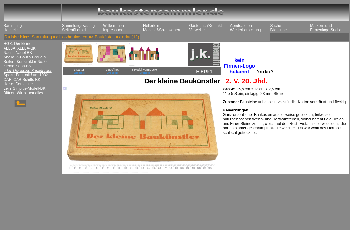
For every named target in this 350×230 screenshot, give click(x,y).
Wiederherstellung (245, 30)
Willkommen (113, 25)
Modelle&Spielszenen (161, 30)
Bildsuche (278, 30)
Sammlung (13, 25)
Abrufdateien (241, 25)
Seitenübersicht (75, 30)
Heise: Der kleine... (20, 84)
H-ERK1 (204, 71)
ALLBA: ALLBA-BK (20, 48)
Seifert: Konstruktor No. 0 (25, 61)
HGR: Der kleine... (19, 44)
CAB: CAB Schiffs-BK (22, 79)
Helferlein (151, 25)
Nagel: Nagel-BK (18, 52)
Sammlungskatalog (78, 25)
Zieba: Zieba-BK (17, 66)
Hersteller (12, 30)
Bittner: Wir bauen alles (23, 93)
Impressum (112, 30)
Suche (275, 25)
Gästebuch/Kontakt (205, 25)
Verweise (197, 30)
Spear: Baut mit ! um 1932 (26, 75)
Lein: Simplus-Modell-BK (24, 88)
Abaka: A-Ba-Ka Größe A (25, 57)
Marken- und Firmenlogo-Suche (325, 27)
